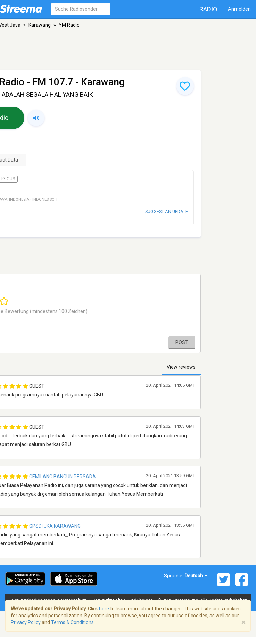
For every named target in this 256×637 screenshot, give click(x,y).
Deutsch (195, 575)
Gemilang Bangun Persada (62, 476)
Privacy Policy (26, 622)
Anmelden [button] (239, 9)
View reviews (181, 367)
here (104, 608)
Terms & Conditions (72, 622)
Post (181, 342)
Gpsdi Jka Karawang (55, 526)
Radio (208, 9)
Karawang (39, 25)
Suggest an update (166, 211)
